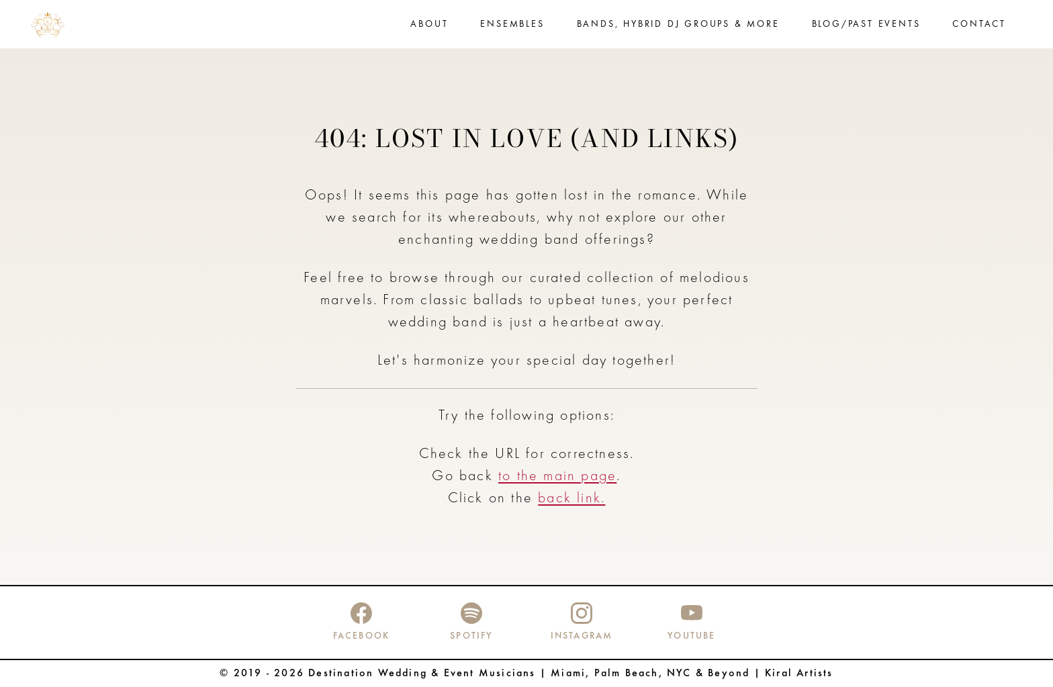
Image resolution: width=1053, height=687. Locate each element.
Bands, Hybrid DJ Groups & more (678, 24)
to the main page (557, 476)
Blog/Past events (866, 24)
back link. (571, 499)
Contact (979, 24)
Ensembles (512, 24)
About (429, 24)
